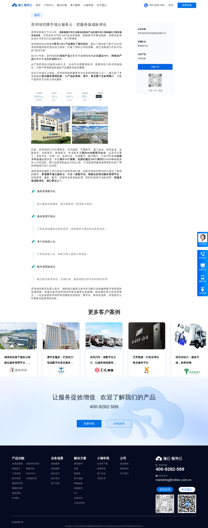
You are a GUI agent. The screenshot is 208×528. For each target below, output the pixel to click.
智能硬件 (78, 488)
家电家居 (78, 463)
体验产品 (155, 67)
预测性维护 (17, 488)
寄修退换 (55, 468)
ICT (76, 493)
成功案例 (124, 463)
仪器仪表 (78, 498)
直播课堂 (101, 468)
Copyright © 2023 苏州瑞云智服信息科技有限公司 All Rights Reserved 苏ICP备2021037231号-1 (104, 526)
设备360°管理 (32, 463)
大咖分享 (101, 478)
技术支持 (55, 478)
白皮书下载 (102, 463)
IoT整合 (15, 498)
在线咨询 (118, 423)
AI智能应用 (31, 478)
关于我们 (124, 473)
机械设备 (78, 483)
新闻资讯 (124, 468)
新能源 (77, 473)
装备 (76, 468)
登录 (170, 5)
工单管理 (16, 473)
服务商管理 (17, 483)
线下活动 (101, 473)
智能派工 (16, 468)
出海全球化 (79, 503)
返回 (37, 15)
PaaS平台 (31, 473)
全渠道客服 (17, 463)
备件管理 (16, 478)
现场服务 (55, 463)
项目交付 (55, 473)
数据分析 (30, 468)
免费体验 (187, 5)
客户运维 (55, 483)
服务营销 (16, 493)
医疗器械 (78, 478)
